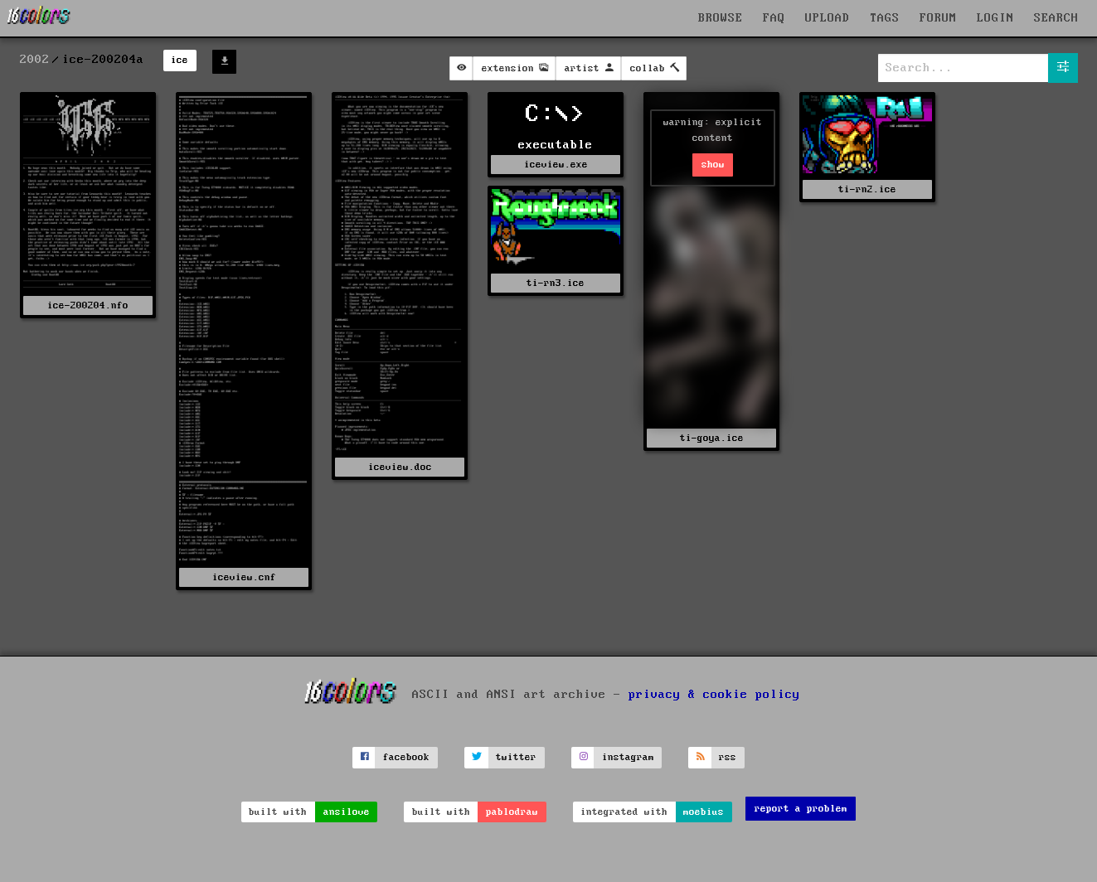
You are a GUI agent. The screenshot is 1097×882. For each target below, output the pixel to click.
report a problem (801, 808)
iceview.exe (556, 164)
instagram (628, 757)
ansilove (346, 812)
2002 (35, 59)
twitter (516, 757)
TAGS (885, 18)
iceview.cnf (244, 577)
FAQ (774, 18)
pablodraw (512, 812)
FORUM (938, 18)
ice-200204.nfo (88, 305)
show (713, 164)
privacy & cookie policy (714, 694)
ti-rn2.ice (867, 189)
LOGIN (995, 18)
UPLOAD (827, 18)
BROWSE (720, 18)
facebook (406, 757)
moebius (703, 812)
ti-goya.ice (712, 438)
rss (727, 757)
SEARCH (1056, 18)
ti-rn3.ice (556, 283)
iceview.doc (400, 467)
